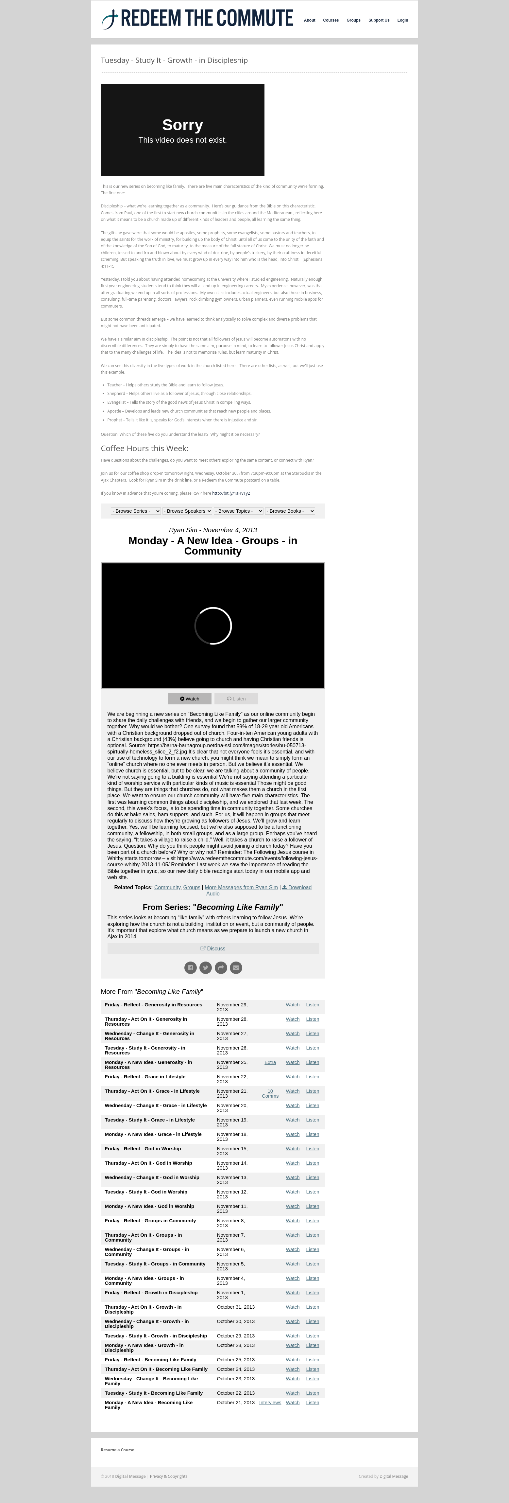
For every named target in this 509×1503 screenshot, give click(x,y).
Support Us (379, 20)
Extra (270, 1062)
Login (403, 20)
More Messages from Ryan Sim (241, 887)
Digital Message (394, 1476)
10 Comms (270, 1093)
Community (167, 887)
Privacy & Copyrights (169, 1476)
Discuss (216, 948)
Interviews (270, 1402)
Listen (239, 698)
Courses (331, 20)
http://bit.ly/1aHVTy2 (231, 493)
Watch (192, 698)
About (309, 20)
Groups (354, 20)
